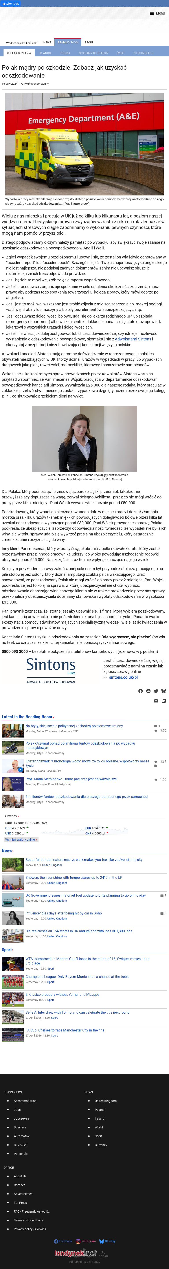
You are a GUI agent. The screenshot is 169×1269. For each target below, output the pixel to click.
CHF (88, 833)
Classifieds (13, 1092)
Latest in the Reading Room (27, 716)
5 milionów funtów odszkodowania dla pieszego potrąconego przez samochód (87, 797)
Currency (10, 816)
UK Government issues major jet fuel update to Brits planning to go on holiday (86, 895)
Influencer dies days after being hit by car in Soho (64, 913)
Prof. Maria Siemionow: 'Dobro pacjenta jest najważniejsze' (71, 779)
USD (8, 833)
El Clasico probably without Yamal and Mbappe (62, 994)
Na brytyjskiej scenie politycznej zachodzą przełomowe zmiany (74, 726)
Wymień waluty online (20, 839)
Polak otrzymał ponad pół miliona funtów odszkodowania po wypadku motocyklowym (80, 745)
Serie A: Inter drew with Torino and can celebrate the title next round (78, 1012)
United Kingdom (52, 865)
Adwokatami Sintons (133, 339)
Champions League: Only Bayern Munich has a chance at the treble (77, 977)
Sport (7, 949)
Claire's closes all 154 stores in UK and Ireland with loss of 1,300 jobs (79, 931)
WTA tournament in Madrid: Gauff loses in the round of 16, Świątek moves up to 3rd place (87, 961)
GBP (8, 828)
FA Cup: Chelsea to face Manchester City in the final (65, 1030)
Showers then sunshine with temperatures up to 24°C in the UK (74, 877)
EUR (88, 828)
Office (9, 1167)
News (7, 850)
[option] (42, 1102)
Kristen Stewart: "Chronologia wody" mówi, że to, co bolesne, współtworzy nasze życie (87, 763)
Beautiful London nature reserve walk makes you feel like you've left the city (84, 860)
